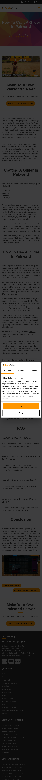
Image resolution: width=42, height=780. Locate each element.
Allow (21, 406)
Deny (21, 413)
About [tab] (34, 371)
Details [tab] (21, 371)
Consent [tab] (7, 371)
